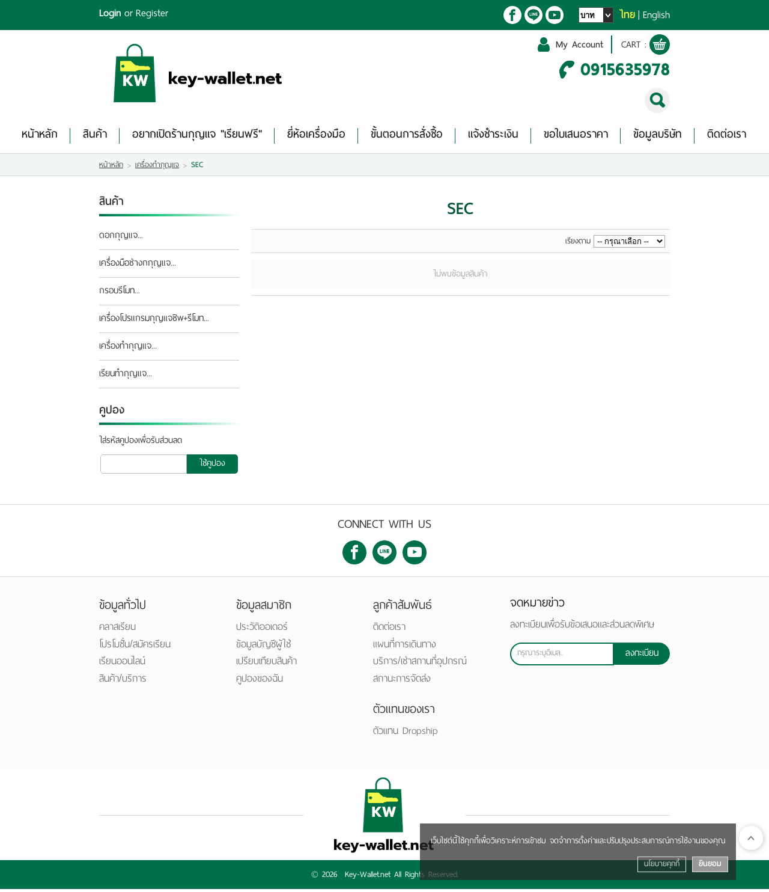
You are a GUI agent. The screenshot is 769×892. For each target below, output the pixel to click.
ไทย (627, 15)
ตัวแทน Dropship (405, 733)
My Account (575, 46)
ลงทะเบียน (641, 657)
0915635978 (625, 72)
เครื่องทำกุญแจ (157, 168)
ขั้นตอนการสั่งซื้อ (407, 136)
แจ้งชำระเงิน (493, 136)
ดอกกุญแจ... (121, 238)
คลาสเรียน (117, 629)
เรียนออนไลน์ (122, 664)
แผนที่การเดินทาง (404, 647)
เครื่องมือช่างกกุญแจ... (137, 266)
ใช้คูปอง (212, 466)
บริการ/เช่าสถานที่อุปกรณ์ (420, 664)
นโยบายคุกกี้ (661, 863)
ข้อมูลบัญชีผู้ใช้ (263, 647)
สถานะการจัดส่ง (402, 681)
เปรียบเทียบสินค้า (266, 664)
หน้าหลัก (40, 136)
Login (110, 13)
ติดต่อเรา (726, 136)
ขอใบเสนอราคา (576, 136)
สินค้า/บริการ (123, 681)
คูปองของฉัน (259, 681)
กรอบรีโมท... (119, 294)
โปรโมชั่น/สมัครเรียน (135, 647)
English (656, 15)
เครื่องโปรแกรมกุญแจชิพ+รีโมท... (154, 321)
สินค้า (95, 136)
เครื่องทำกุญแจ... (128, 349)
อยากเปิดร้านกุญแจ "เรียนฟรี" (197, 136)
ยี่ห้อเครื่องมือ (316, 136)
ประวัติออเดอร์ (262, 629)
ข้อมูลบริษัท (657, 136)
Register (152, 13)
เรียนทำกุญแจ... (125, 377)
